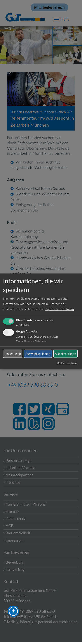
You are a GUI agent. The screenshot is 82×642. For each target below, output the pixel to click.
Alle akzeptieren (65, 353)
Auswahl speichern (38, 353)
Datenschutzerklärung (59, 309)
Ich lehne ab (13, 353)
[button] (13, 611)
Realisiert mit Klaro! (67, 362)
